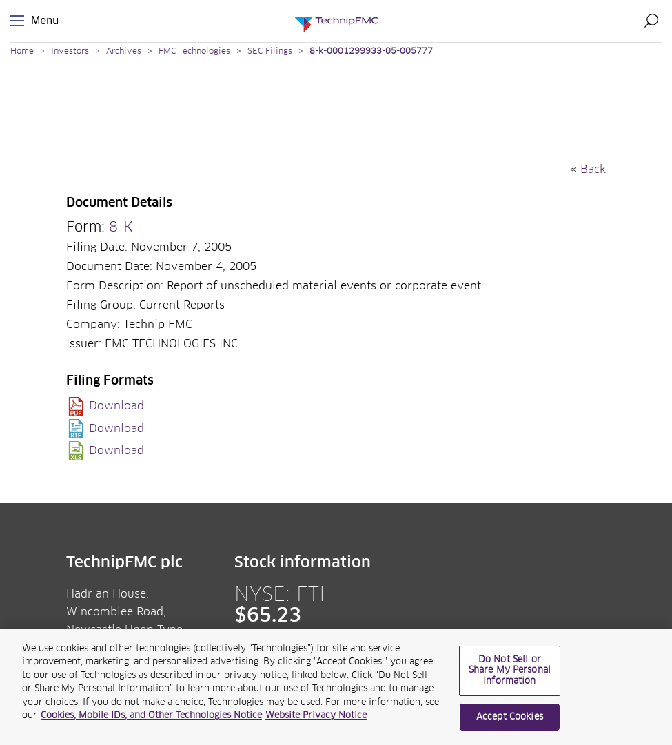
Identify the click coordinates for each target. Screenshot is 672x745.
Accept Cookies (509, 723)
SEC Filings (269, 52)
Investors (70, 52)
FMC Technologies (194, 52)
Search (651, 20)
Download (116, 405)
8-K (121, 227)
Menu (20, 21)
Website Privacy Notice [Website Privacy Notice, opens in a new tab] (316, 721)
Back (593, 169)
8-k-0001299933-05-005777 (371, 52)
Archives (123, 52)
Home (22, 52)
